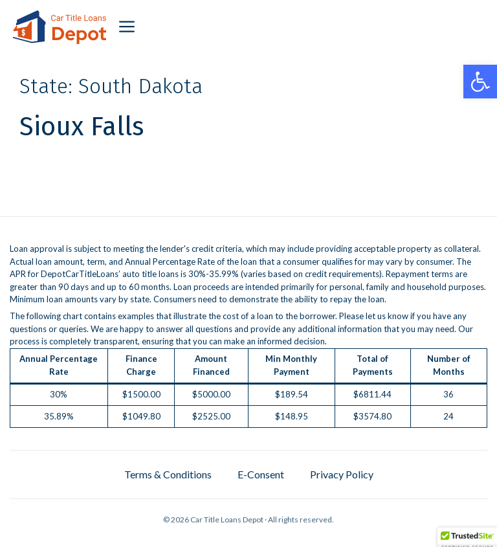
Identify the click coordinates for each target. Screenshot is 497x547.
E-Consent (260, 474)
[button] (480, 81)
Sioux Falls (81, 126)
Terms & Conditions (168, 474)
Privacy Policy (341, 474)
